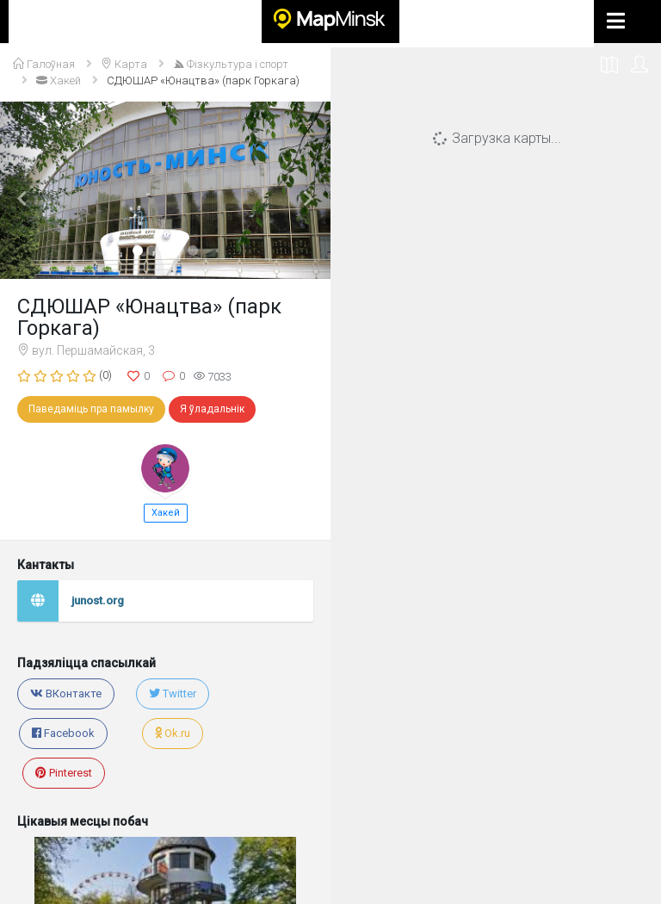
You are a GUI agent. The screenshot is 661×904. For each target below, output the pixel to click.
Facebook (63, 733)
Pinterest (63, 772)
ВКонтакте (66, 693)
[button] (25, 190)
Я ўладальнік (212, 409)
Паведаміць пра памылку (91, 409)
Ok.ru (172, 733)
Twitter (172, 693)
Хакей (165, 512)
